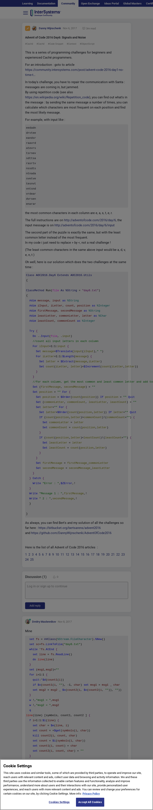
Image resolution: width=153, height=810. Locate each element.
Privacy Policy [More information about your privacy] (91, 796)
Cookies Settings (59, 804)
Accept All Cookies (90, 804)
